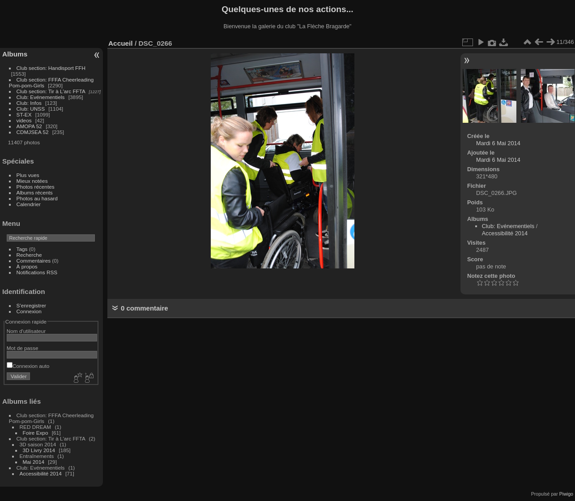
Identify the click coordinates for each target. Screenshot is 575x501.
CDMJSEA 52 (33, 132)
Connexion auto (28, 366)
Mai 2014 (33, 462)
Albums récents (35, 192)
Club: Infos (29, 103)
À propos (27, 266)
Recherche (29, 255)
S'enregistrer (31, 305)
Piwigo (566, 494)
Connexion (29, 311)
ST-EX (24, 114)
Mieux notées (32, 181)
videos (24, 120)
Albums (14, 54)
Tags (22, 249)
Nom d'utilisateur (26, 331)
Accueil (120, 43)
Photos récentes (36, 187)
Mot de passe (22, 348)
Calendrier (29, 204)
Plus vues (28, 175)
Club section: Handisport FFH (51, 68)
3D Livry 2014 (39, 450)
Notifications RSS (37, 272)
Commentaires (34, 260)
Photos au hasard (37, 198)
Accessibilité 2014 (41, 473)
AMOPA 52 (29, 126)
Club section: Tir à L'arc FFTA (51, 91)
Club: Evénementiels (41, 97)
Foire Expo (35, 433)
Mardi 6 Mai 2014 (498, 143)
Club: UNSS (31, 109)
